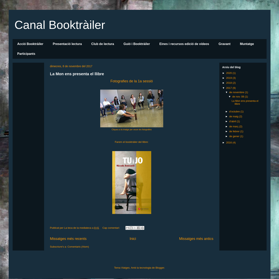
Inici (133, 239)
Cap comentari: (111, 227)
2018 (229, 82)
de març (234, 126)
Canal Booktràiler (60, 24)
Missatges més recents (68, 239)
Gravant (224, 44)
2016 (229, 142)
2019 (229, 77)
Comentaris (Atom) (78, 246)
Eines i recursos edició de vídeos (184, 44)
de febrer (234, 131)
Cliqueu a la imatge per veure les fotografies (132, 129)
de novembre (237, 92)
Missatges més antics (196, 239)
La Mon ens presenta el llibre (77, 74)
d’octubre (234, 111)
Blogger (160, 267)
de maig (234, 116)
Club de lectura (102, 44)
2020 (229, 73)
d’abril (233, 121)
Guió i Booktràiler (136, 44)
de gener (234, 136)
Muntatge (247, 44)
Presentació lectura (67, 44)
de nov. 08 (238, 96)
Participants (26, 53)
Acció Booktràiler (30, 44)
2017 (229, 87)
